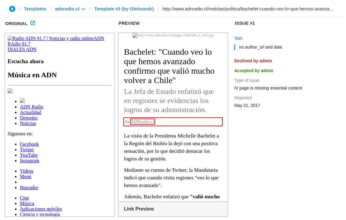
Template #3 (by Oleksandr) (124, 8)
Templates (35, 8)
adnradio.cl (67, 8)
